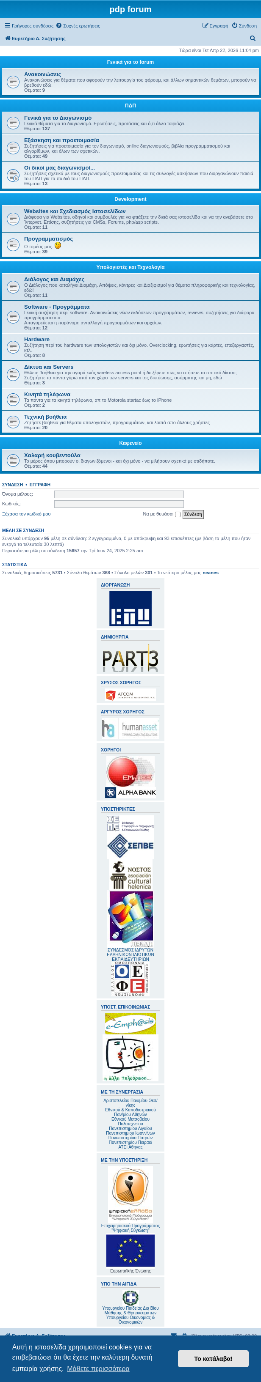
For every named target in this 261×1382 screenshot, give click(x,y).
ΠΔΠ (130, 106)
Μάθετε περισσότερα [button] (98, 1368)
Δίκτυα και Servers (49, 367)
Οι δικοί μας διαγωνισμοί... (59, 168)
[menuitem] (78, 26)
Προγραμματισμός (48, 239)
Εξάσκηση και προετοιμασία (61, 140)
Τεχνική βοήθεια (45, 417)
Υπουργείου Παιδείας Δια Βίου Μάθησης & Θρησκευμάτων (130, 1310)
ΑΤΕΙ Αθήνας (130, 1147)
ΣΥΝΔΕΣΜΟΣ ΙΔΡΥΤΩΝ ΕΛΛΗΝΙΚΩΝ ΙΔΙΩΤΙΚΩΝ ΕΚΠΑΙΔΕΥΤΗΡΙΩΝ (130, 955)
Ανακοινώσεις (42, 74)
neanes (211, 572)
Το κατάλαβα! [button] (213, 1358)
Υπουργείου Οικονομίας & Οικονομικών (130, 1319)
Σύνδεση (12, 484)
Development (130, 199)
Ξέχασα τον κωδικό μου (26, 513)
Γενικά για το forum (130, 62)
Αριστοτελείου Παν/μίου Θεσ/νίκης (130, 1103)
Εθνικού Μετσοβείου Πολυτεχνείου (130, 1121)
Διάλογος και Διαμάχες (54, 279)
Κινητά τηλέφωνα (47, 394)
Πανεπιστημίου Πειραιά (130, 1142)
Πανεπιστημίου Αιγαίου (130, 1128)
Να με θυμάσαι (161, 514)
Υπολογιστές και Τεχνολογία (130, 267)
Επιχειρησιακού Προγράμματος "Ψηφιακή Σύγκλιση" (130, 1199)
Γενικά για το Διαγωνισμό (58, 118)
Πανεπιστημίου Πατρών (130, 1137)
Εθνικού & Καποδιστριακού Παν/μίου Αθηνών (130, 1112)
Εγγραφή (40, 484)
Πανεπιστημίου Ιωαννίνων (130, 1133)
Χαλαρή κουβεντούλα (52, 455)
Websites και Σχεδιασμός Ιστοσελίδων (75, 211)
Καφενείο (130, 443)
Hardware (37, 339)
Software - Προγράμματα (57, 307)
